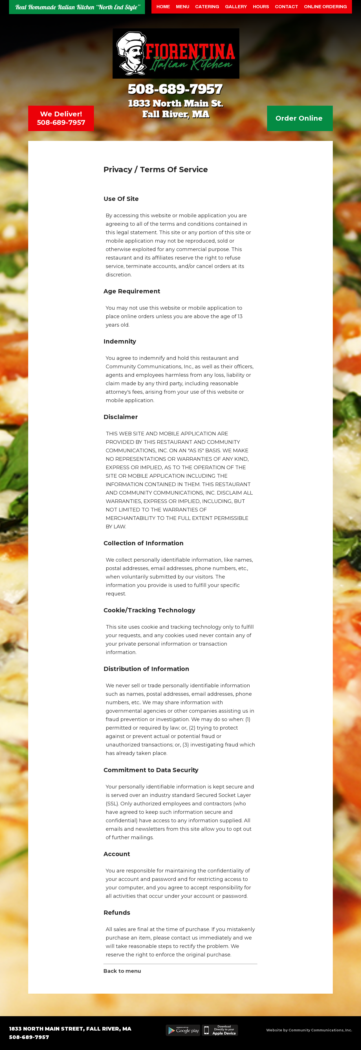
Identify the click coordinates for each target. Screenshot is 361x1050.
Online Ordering (325, 6)
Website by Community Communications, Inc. (309, 1030)
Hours (261, 6)
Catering (207, 6)
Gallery (236, 6)
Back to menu (122, 971)
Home (163, 6)
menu (182, 6)
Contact (286, 6)
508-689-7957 (61, 122)
